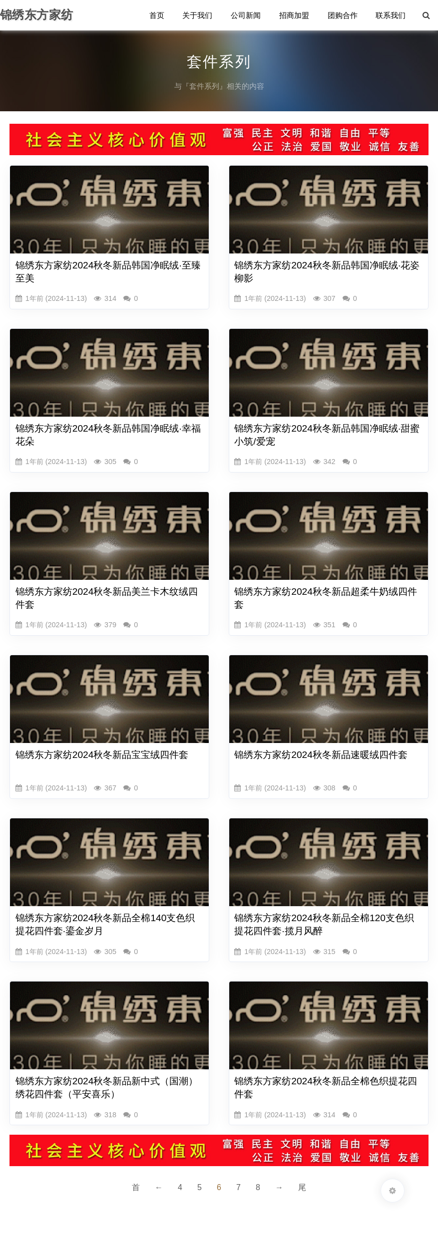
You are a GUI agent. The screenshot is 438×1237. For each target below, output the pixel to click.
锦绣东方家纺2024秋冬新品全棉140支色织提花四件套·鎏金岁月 (105, 924)
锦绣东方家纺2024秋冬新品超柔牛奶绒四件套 (325, 598)
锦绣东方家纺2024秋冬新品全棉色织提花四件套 (325, 1087)
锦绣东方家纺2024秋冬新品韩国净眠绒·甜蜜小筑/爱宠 (327, 435)
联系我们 (391, 15)
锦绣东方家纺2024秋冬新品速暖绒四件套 (321, 754)
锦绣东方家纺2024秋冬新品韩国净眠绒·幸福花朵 (108, 435)
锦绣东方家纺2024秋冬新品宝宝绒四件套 (102, 754)
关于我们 (199, 15)
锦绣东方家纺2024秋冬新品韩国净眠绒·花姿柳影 (327, 271)
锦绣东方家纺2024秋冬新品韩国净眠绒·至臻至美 (108, 271)
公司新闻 (247, 15)
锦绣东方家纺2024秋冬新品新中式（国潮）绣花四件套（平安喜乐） (106, 1087)
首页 (158, 15)
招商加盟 (295, 15)
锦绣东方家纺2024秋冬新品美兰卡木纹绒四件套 (106, 598)
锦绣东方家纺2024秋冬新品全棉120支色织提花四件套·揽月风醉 (324, 924)
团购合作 (343, 15)
